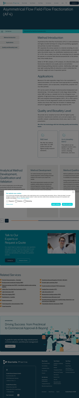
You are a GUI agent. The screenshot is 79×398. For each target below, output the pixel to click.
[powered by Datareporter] (73, 192)
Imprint (27, 198)
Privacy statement (21, 198)
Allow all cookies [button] (67, 204)
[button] (10, 204)
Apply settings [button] (56, 204)
